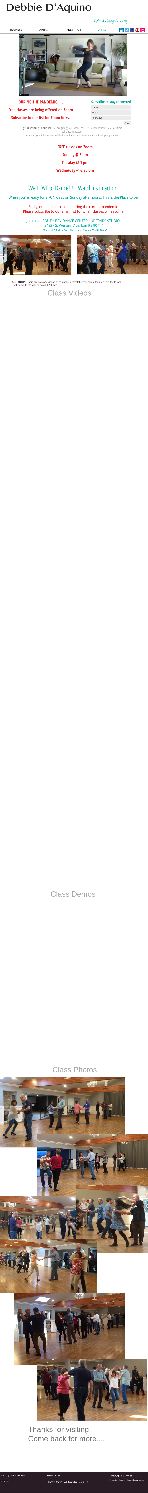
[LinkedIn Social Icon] (121, 30)
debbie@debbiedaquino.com (131, 1480)
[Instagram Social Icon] (142, 30)
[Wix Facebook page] (132, 30)
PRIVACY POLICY (54, 1481)
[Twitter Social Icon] (127, 30)
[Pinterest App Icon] (137, 30)
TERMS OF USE (53, 1475)
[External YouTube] (36, 321)
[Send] (127, 123)
